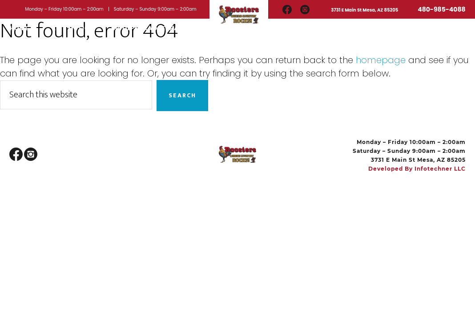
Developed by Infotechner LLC (417, 168)
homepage (381, 60)
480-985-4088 (441, 9)
